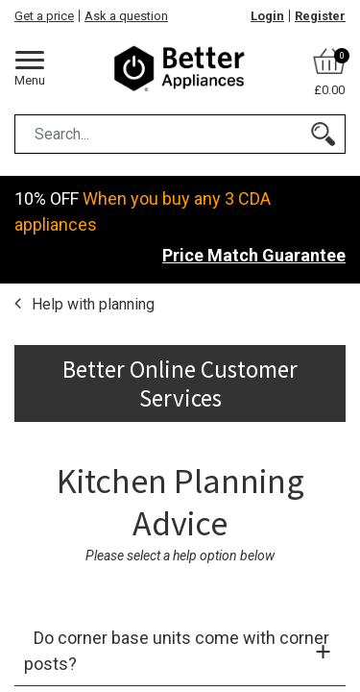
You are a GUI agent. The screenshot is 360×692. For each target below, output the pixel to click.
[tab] (180, 650)
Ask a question (126, 16)
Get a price (44, 16)
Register (320, 16)
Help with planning (91, 304)
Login (267, 16)
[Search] (323, 134)
